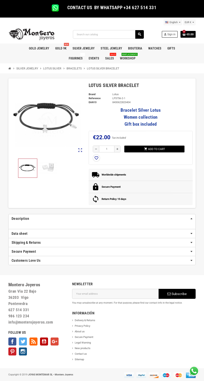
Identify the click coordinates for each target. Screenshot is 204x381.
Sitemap (79, 359)
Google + (55, 341)
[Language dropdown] (173, 22)
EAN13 (92, 102)
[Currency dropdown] (189, 22)
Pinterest (12, 351)
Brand (92, 94)
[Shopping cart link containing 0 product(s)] (188, 34)
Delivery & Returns (85, 320)
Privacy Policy (82, 325)
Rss (33, 341)
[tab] (102, 218)
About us (80, 331)
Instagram (23, 351)
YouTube (44, 341)
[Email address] (115, 294)
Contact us (81, 353)
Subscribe (177, 294)
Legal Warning (83, 342)
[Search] (108, 34)
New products (82, 348)
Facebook (12, 341)
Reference (95, 98)
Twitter (23, 341)
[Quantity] (106, 149)
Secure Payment (84, 337)
